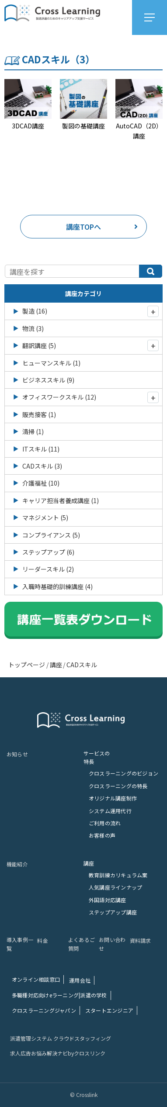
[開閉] (153, 311)
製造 (34, 311)
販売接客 (39, 414)
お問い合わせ (112, 944)
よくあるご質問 (81, 944)
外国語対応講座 (107, 900)
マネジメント (45, 517)
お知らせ (17, 754)
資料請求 (140, 940)
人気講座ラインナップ (115, 887)
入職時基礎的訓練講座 (57, 586)
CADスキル (42, 466)
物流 (33, 328)
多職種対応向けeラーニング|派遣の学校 (59, 995)
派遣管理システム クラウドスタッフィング (60, 1038)
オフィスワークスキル (59, 397)
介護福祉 (40, 483)
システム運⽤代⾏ (110, 810)
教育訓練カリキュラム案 (118, 875)
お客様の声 (102, 835)
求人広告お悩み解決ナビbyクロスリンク (57, 1053)
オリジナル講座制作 (113, 798)
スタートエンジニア (109, 1010)
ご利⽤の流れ (105, 823)
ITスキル (40, 449)
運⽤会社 (79, 980)
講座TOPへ (102, 226)
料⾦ (42, 940)
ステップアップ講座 (113, 912)
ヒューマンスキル (51, 363)
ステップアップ (48, 552)
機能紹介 (17, 864)
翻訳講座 (39, 345)
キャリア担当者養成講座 (60, 500)
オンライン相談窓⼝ (36, 979)
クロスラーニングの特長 (118, 786)
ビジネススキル (48, 380)
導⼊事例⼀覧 (20, 944)
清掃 (33, 431)
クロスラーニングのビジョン (123, 773)
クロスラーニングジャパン (44, 1010)
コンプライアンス (51, 535)
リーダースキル (48, 569)
